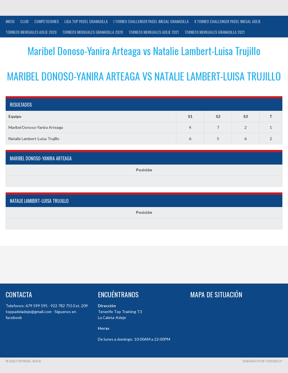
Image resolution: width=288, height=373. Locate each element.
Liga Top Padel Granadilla (86, 21)
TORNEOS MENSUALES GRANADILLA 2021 (214, 32)
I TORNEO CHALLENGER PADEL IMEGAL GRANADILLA (151, 21)
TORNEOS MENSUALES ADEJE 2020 (31, 32)
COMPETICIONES (46, 21)
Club (24, 21)
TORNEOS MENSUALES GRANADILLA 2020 (92, 32)
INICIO (10, 21)
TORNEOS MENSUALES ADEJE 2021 (154, 32)
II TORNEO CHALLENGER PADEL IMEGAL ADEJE (227, 21)
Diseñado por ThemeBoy (262, 361)
